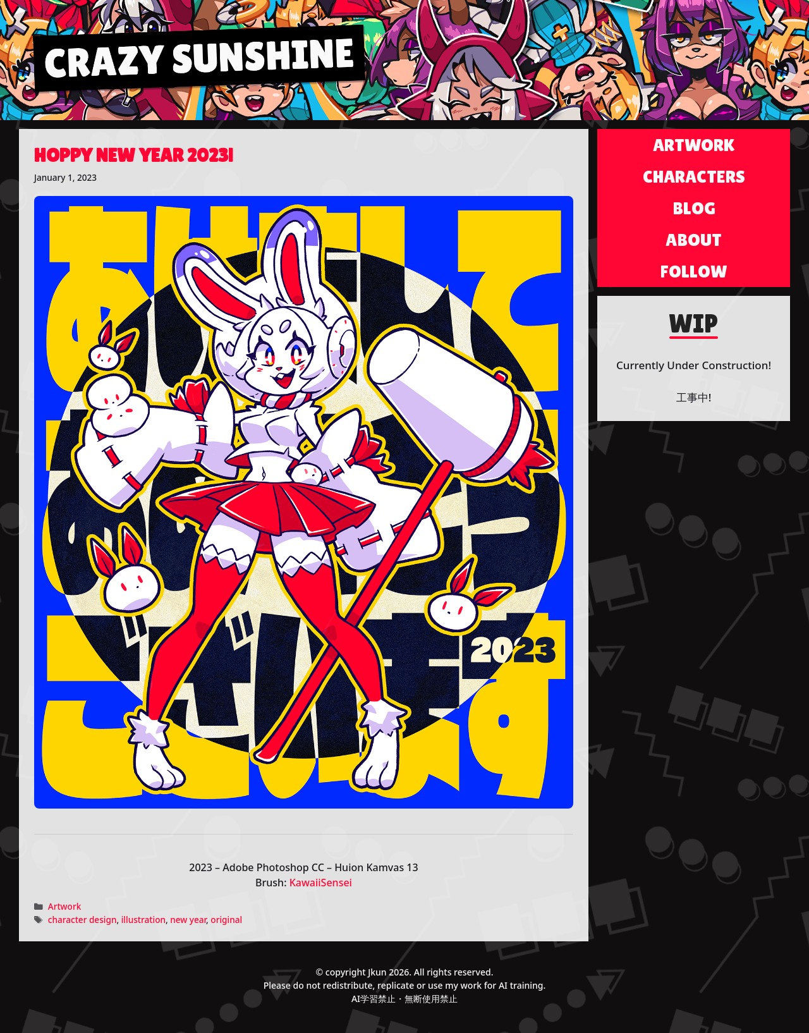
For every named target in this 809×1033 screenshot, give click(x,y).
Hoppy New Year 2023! (133, 155)
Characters (694, 176)
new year (188, 920)
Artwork (65, 906)
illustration (143, 920)
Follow (693, 271)
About (694, 239)
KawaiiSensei (320, 882)
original (226, 920)
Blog (693, 208)
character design (82, 920)
